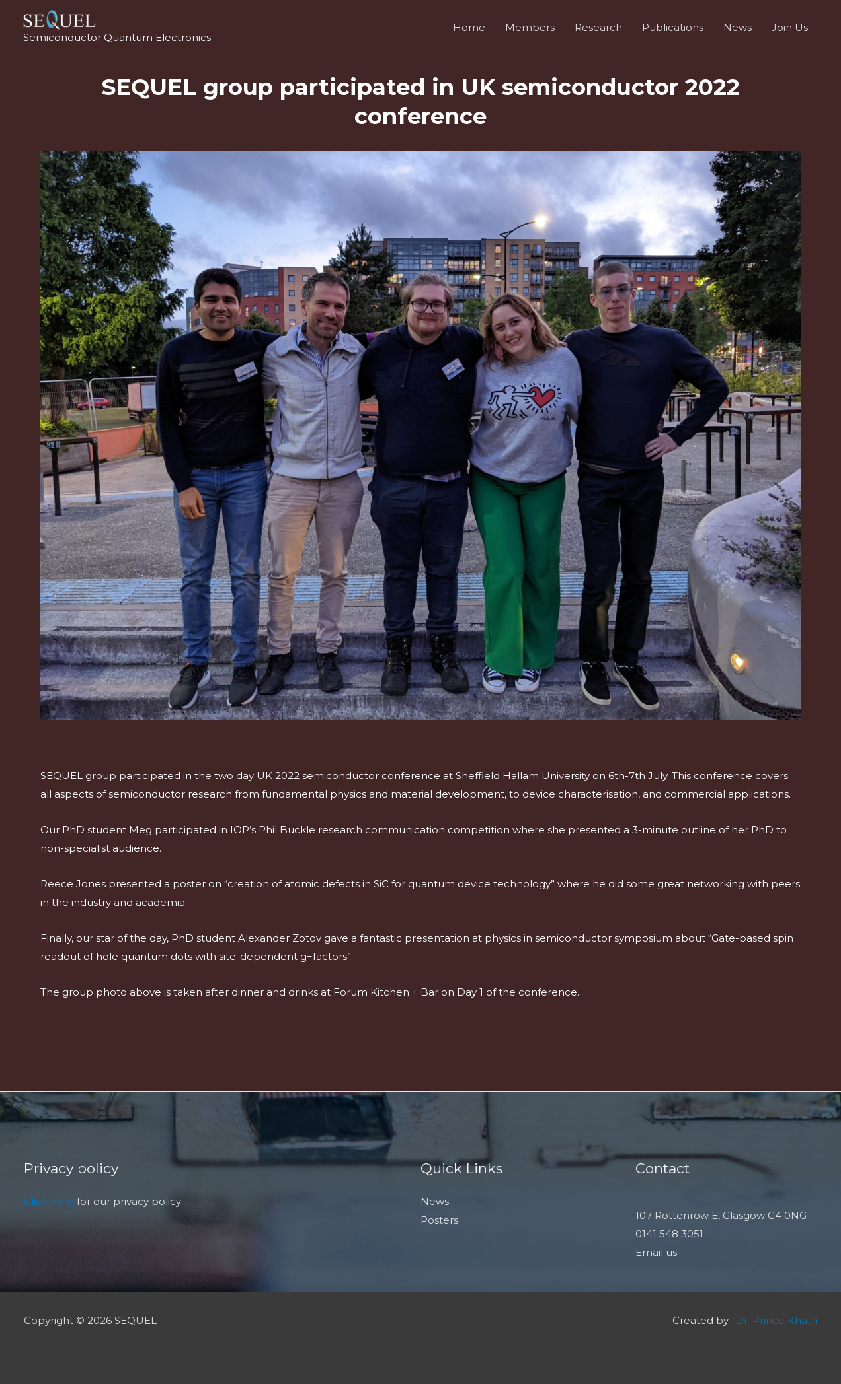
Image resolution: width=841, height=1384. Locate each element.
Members (530, 27)
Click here (49, 1201)
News (737, 27)
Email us (656, 1252)
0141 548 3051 (669, 1234)
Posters (439, 1220)
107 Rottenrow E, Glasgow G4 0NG (721, 1215)
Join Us (790, 27)
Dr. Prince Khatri (776, 1320)
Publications (672, 27)
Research (598, 27)
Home (469, 27)
